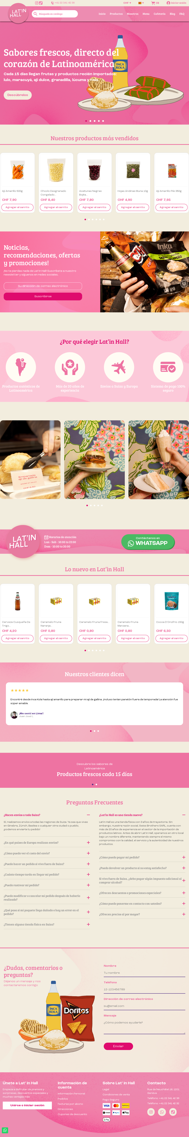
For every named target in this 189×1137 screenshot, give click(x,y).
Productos (116, 13)
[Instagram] (151, 1112)
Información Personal (71, 1093)
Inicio (102, 13)
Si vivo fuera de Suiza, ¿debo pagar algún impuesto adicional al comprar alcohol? (142, 880)
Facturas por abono (70, 1104)
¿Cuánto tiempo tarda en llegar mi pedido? (47, 874)
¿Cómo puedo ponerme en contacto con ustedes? (142, 903)
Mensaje (110, 1015)
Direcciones (65, 1109)
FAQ (181, 13)
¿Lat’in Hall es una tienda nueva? (142, 815)
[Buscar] (55, 14)
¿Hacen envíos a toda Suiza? (47, 815)
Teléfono (110, 982)
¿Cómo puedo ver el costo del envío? (47, 853)
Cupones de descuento (72, 1114)
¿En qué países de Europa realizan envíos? (47, 842)
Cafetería (160, 13)
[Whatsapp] (162, 1112)
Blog (172, 13)
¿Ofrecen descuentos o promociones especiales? (142, 893)
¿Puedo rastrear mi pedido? (47, 885)
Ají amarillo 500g (12, 191)
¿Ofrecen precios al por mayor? (142, 914)
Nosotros (132, 13)
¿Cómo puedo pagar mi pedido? (142, 857)
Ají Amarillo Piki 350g (169, 191)
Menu (146, 13)
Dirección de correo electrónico (128, 999)
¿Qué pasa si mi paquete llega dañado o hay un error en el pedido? (47, 912)
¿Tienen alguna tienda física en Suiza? (47, 924)
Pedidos (63, 1099)
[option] (94, 73)
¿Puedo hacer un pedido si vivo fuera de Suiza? (47, 864)
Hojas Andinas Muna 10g (133, 191)
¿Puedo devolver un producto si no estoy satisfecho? (142, 868)
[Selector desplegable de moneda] (127, 3)
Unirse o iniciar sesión (27, 1105)
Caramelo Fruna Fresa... (94, 622)
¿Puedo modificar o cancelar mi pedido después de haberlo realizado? (47, 897)
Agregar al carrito (17, 207)
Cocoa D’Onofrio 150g (170, 622)
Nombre (110, 966)
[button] (14, 73)
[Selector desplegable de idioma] (141, 3)
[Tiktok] (173, 1112)
